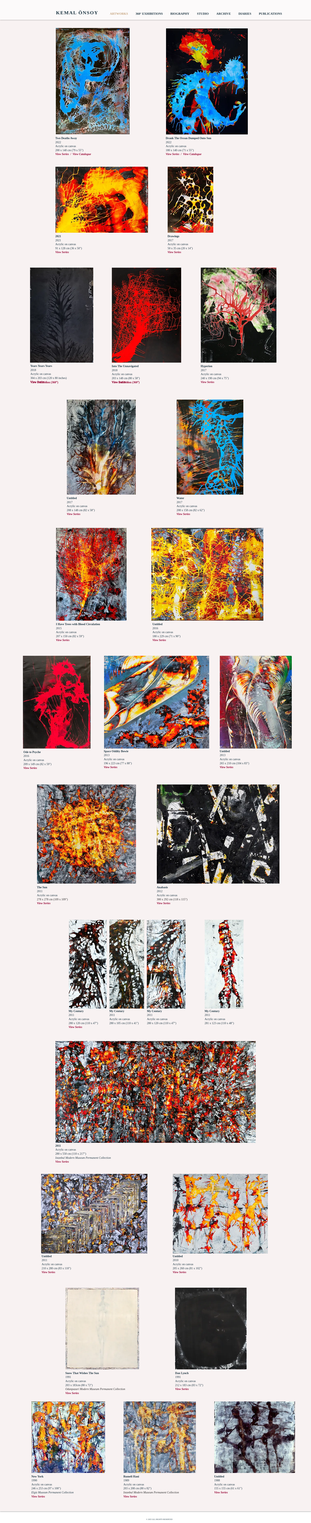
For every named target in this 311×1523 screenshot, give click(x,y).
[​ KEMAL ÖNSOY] (76, 12)
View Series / (64, 154)
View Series (207, 382)
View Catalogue (82, 154)
